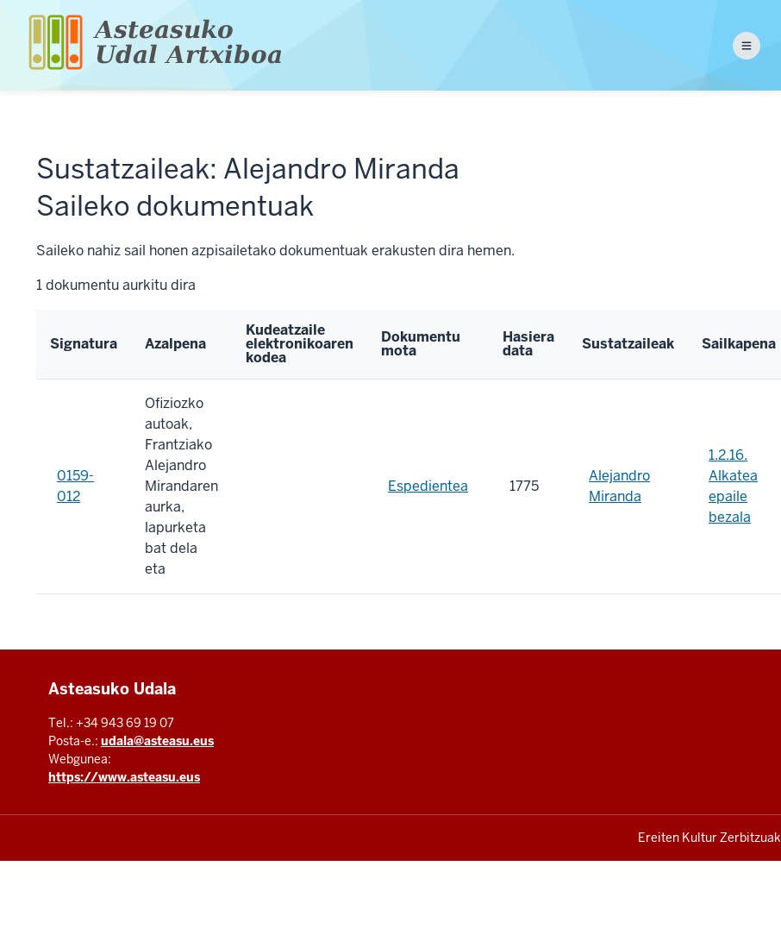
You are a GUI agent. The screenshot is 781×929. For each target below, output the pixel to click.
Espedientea (428, 486)
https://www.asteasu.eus (124, 777)
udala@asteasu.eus (157, 741)
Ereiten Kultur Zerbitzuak (709, 837)
